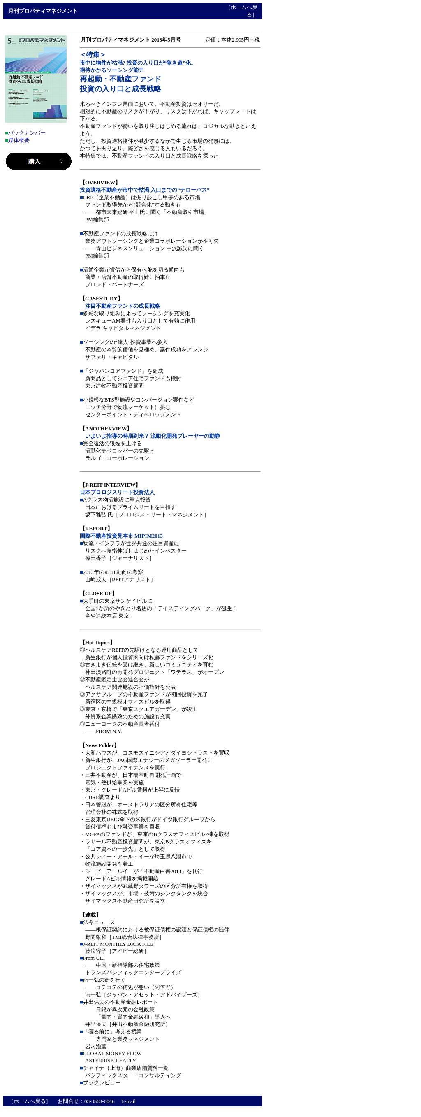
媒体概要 (19, 140)
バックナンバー (27, 133)
